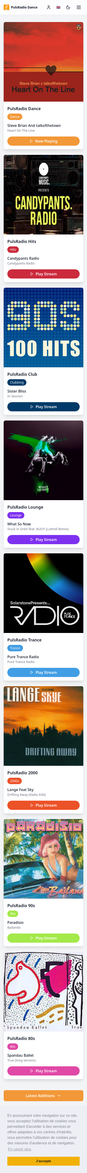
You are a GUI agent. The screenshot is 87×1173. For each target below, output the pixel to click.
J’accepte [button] (43, 1161)
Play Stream (43, 273)
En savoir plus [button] (19, 1149)
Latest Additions (43, 1095)
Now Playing (43, 141)
